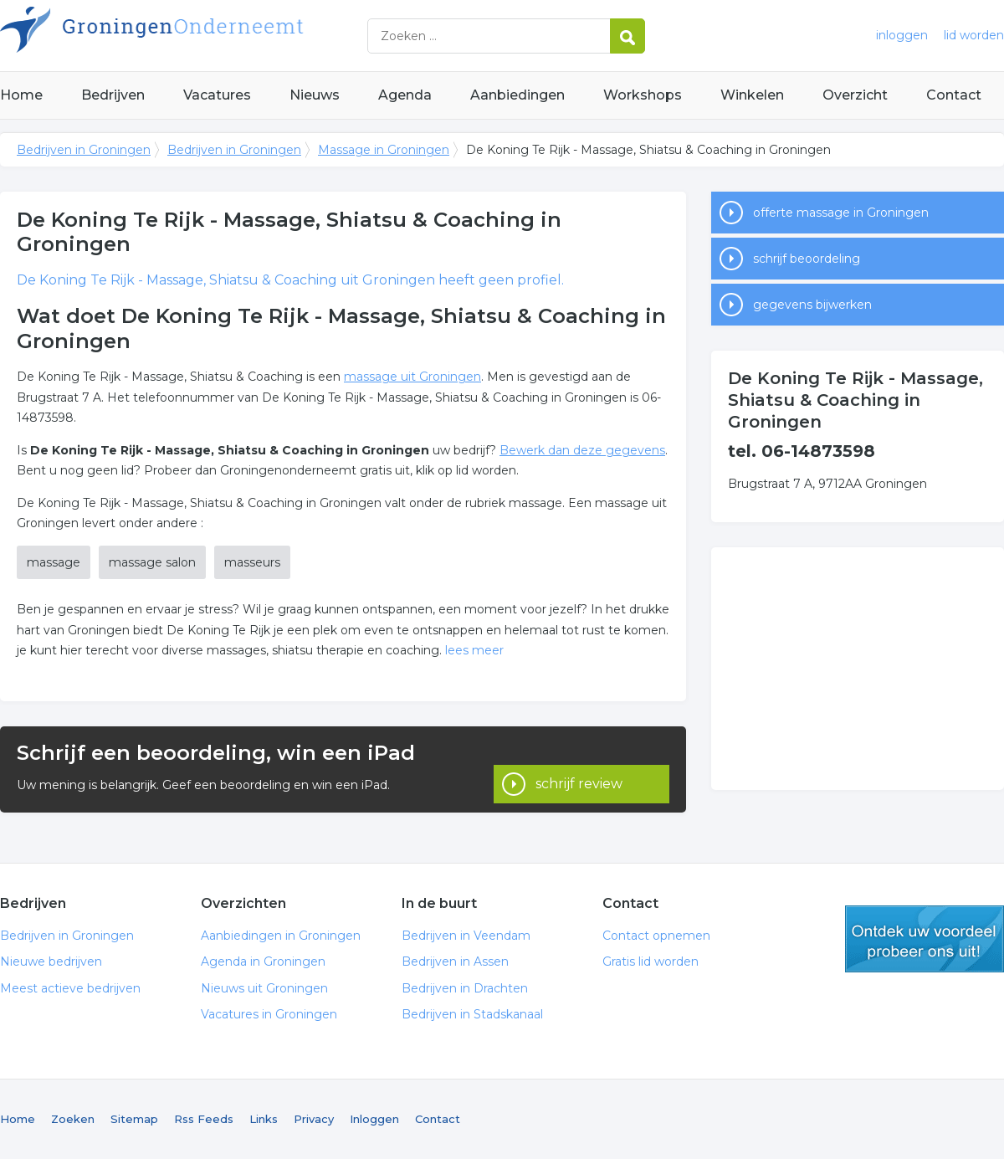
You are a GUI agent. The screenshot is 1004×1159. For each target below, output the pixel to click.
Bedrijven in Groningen (209, 35)
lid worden (974, 35)
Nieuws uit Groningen (264, 988)
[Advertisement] (857, 668)
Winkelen (752, 95)
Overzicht (855, 95)
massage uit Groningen (412, 376)
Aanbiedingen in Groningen (281, 935)
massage (53, 562)
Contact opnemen (656, 935)
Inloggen (374, 1119)
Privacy (314, 1119)
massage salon (152, 562)
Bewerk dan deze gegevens (582, 450)
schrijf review (578, 769)
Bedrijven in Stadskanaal (472, 1014)
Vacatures (217, 95)
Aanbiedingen (517, 95)
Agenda (405, 95)
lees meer (474, 650)
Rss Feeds (203, 1119)
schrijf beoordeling (806, 258)
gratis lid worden (924, 938)
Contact (953, 95)
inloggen (902, 35)
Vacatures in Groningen (269, 1014)
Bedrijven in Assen (455, 961)
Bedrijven (113, 95)
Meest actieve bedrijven (70, 988)
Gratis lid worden (650, 961)
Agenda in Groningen (263, 961)
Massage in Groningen (383, 149)
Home (21, 95)
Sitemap (134, 1119)
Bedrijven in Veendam (466, 935)
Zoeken (73, 1119)
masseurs (252, 562)
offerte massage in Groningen (841, 212)
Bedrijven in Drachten (465, 988)
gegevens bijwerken (812, 304)
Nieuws (314, 95)
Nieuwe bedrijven (51, 961)
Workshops (642, 95)
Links (263, 1119)
